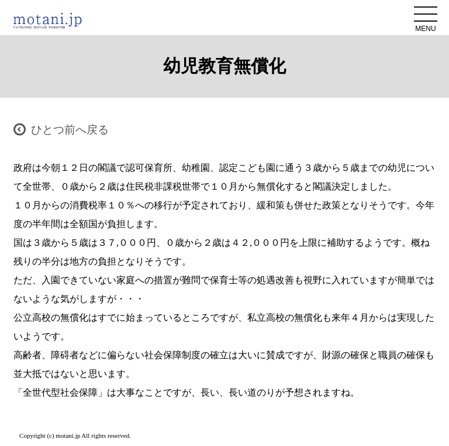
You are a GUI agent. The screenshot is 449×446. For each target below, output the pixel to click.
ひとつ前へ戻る (70, 129)
